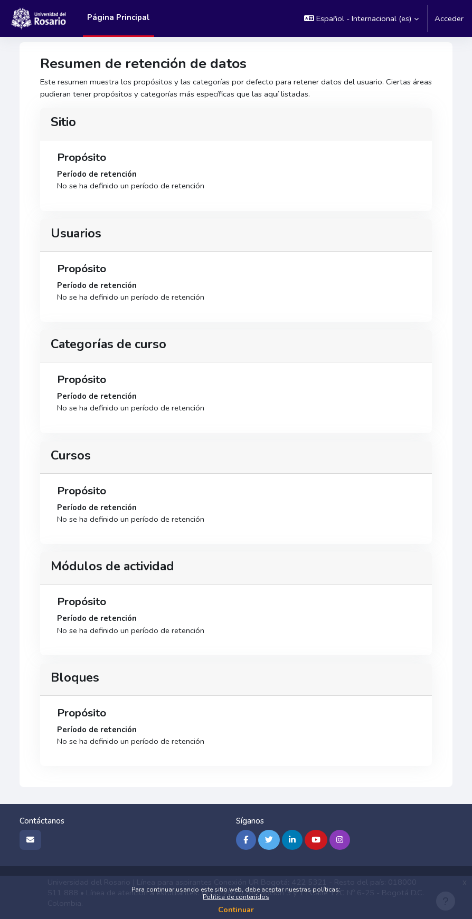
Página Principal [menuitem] (118, 17)
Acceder (449, 18)
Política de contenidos (236, 897)
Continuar (236, 910)
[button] (361, 18)
